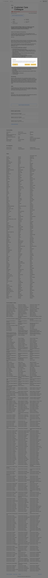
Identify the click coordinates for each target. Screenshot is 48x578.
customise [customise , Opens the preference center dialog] (15, 64)
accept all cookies (33, 64)
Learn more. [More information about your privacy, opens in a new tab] (33, 62)
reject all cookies (27, 64)
